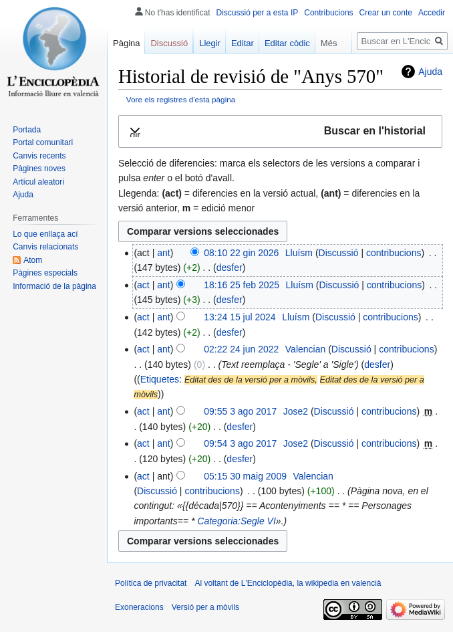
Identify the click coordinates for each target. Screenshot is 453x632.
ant (163, 252)
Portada (27, 129)
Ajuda (430, 71)
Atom (32, 260)
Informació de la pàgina (54, 286)
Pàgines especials (45, 273)
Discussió (339, 252)
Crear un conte (385, 12)
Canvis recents (39, 156)
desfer (229, 267)
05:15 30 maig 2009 (245, 476)
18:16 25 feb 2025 (241, 285)
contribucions (394, 252)
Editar (242, 43)
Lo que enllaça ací (45, 234)
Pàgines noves (39, 168)
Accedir (431, 12)
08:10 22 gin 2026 (241, 252)
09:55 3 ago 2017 (240, 411)
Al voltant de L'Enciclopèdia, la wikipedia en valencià (287, 583)
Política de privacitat (150, 583)
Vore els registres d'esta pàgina (181, 99)
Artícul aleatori (38, 182)
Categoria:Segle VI (236, 521)
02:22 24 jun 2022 (241, 349)
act (143, 285)
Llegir (209, 43)
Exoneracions (139, 607)
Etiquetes (159, 379)
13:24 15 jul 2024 (239, 317)
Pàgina (126, 43)
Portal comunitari (43, 142)
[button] (280, 131)
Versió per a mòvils (205, 607)
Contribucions (328, 12)
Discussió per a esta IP (257, 12)
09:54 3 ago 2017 (240, 443)
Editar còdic (287, 43)
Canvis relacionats (45, 246)
